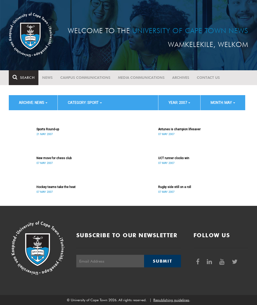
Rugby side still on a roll (174, 187)
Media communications (141, 78)
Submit (162, 261)
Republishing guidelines (171, 300)
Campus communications (85, 78)
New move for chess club (54, 158)
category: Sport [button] (85, 103)
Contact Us (208, 78)
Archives (180, 78)
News (47, 78)
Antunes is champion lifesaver (179, 129)
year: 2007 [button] (179, 103)
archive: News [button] (33, 103)
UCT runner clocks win (173, 158)
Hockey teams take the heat (56, 187)
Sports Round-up (47, 129)
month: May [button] (223, 103)
